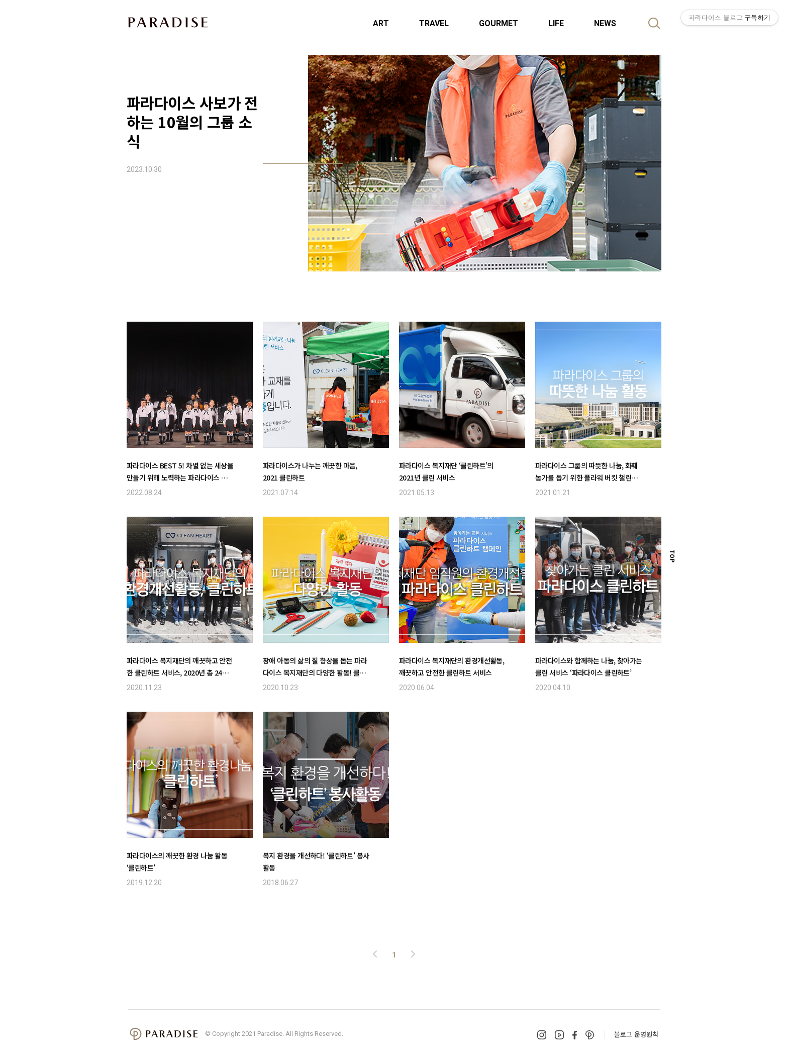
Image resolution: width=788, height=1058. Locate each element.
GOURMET (498, 23)
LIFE (556, 23)
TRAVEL (434, 23)
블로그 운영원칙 (636, 1034)
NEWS (605, 23)
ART (381, 23)
